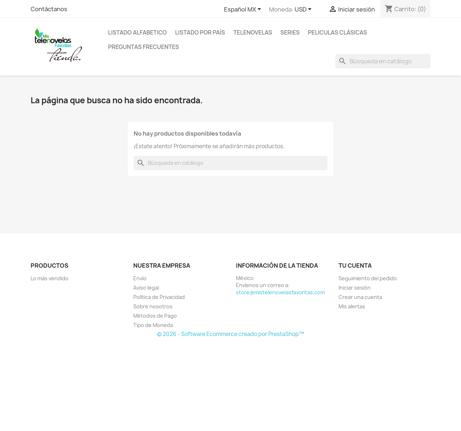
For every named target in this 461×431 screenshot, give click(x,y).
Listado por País (200, 32)
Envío (140, 278)
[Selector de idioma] (244, 9)
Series (290, 32)
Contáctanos (49, 9)
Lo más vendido (49, 278)
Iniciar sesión (355, 287)
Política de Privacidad (159, 297)
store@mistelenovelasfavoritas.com (280, 292)
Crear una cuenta (360, 297)
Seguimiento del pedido (368, 278)
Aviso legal (146, 287)
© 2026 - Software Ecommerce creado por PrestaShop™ (230, 334)
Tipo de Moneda (153, 325)
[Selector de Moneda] (304, 9)
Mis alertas (352, 306)
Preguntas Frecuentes (143, 47)
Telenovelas (252, 32)
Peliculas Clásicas (337, 32)
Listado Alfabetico (137, 32)
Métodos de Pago (155, 315)
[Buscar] (382, 61)
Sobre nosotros (153, 306)
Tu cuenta (355, 265)
